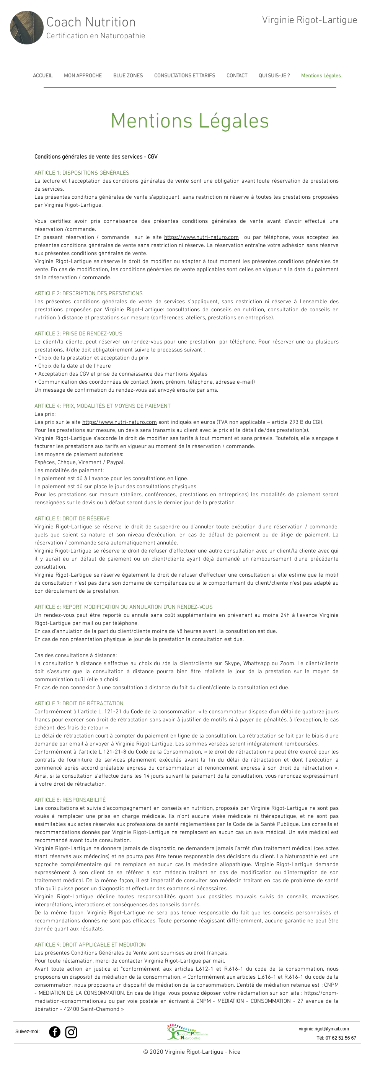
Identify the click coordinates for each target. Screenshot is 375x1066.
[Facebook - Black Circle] (54, 1032)
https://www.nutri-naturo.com (201, 237)
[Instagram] (71, 1032)
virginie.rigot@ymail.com (324, 1029)
